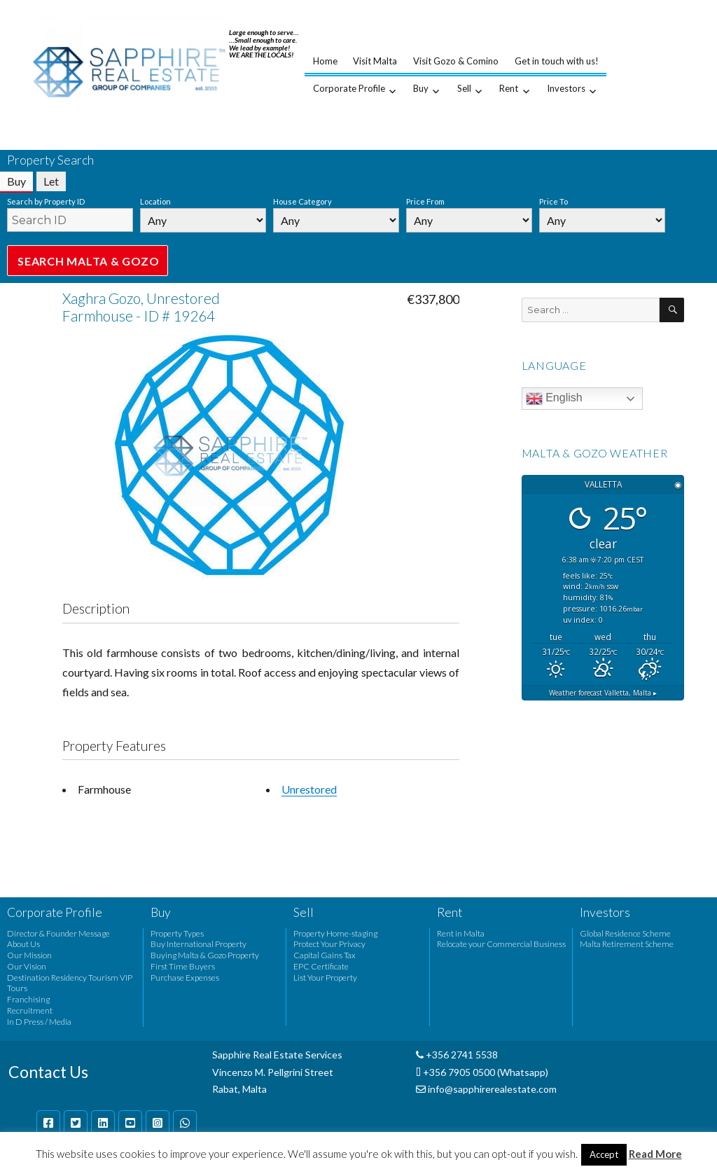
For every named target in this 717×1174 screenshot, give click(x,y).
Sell (464, 88)
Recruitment (30, 1010)
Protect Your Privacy (329, 944)
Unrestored (309, 789)
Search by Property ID (46, 201)
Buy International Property (198, 944)
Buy (421, 88)
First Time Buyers (183, 966)
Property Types (177, 933)
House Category (302, 201)
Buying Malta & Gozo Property (205, 955)
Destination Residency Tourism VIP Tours (69, 983)
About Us (23, 944)
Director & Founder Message (58, 933)
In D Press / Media (39, 1021)
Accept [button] (604, 1154)
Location (155, 201)
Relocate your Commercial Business (501, 944)
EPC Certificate (321, 966)
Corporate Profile (349, 88)
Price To (553, 201)
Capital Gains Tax (324, 955)
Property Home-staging (335, 933)
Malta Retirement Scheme (627, 944)
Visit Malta (375, 61)
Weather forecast (603, 693)
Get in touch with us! (557, 61)
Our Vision (26, 966)
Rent (508, 88)
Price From (425, 201)
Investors (566, 88)
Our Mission (29, 955)
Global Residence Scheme (625, 933)
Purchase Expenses (185, 977)
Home (325, 61)
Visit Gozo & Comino (456, 61)
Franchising (28, 999)
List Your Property (325, 977)
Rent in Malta (461, 933)
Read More (655, 1153)
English (554, 398)
